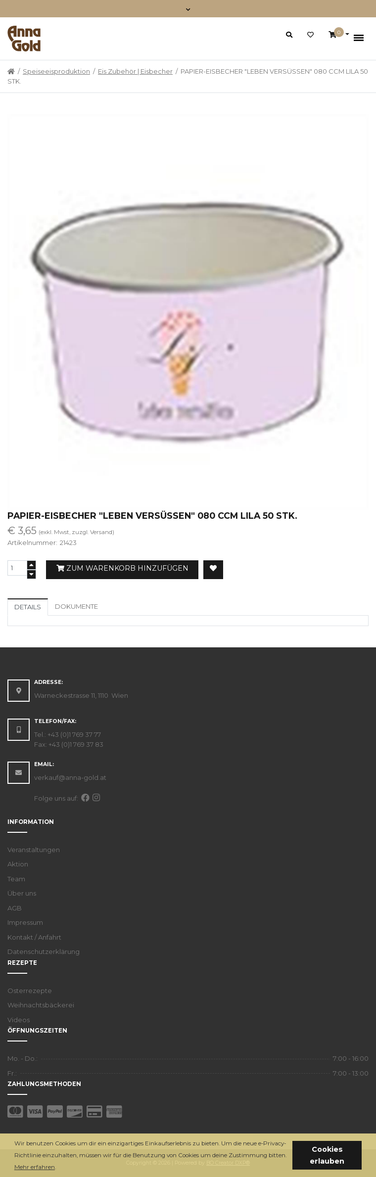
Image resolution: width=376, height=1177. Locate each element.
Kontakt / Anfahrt (34, 937)
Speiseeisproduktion (56, 71)
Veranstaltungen (33, 850)
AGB (14, 908)
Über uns (21, 893)
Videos (18, 1020)
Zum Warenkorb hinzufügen (122, 568)
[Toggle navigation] (188, 8)
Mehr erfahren (34, 1167)
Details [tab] (27, 607)
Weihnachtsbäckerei (40, 1005)
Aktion (17, 864)
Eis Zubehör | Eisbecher (135, 71)
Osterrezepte (29, 991)
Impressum (25, 922)
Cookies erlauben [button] (327, 1155)
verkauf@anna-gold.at (70, 777)
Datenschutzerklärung (43, 951)
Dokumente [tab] (76, 606)
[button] (58, 1168)
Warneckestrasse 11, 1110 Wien (81, 695)
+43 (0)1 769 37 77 (74, 734)
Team (16, 879)
